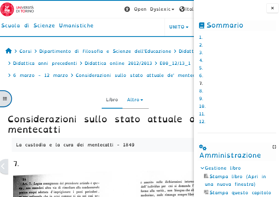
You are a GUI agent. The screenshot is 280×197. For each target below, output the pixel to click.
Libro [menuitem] (87, 111)
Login (182, 9)
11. (202, 114)
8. (201, 91)
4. (201, 60)
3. (201, 52)
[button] (98, 9)
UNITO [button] (125, 27)
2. (201, 45)
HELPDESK (159, 27)
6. (201, 75)
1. (201, 37)
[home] (47, 26)
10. (202, 106)
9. (201, 98)
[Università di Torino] (17, 9)
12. (202, 121)
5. (201, 68)
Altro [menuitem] (107, 111)
